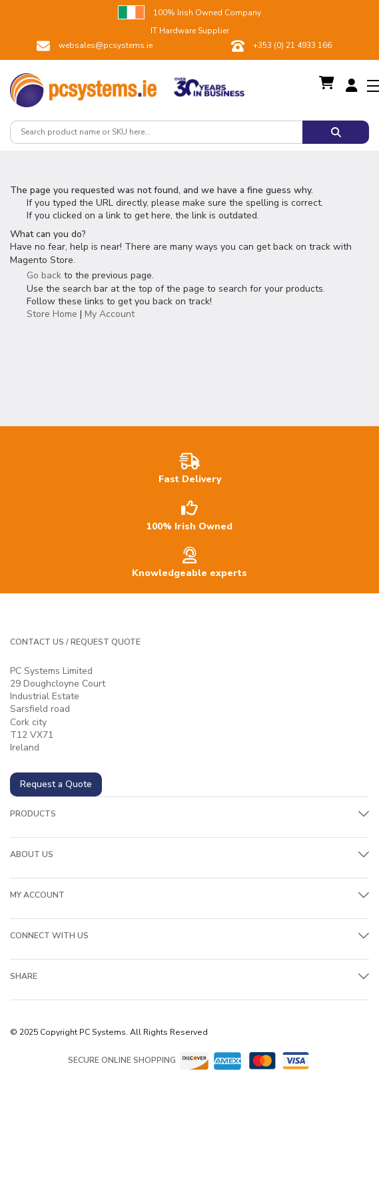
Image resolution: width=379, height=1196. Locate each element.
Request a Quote (56, 784)
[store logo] (83, 87)
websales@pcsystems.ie (106, 45)
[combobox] (156, 132)
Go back (44, 275)
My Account (110, 314)
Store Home (52, 314)
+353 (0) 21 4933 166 (292, 45)
